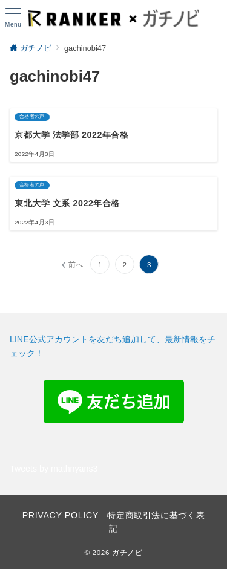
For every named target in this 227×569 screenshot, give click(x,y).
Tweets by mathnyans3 (53, 468)
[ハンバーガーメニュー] (13, 18)
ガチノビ (127, 552)
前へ (75, 264)
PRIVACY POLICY (60, 515)
